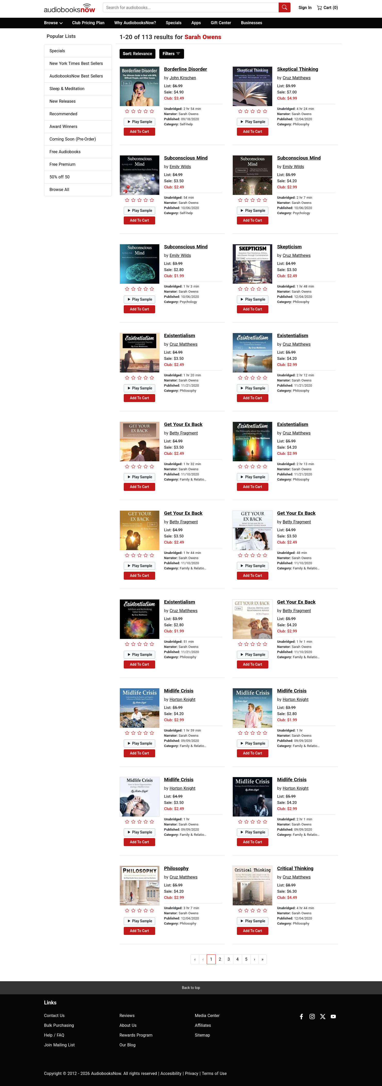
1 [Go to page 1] (211, 959)
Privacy (191, 1073)
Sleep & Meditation (67, 88)
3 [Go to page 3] (229, 959)
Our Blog (128, 1044)
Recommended (63, 113)
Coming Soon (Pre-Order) (72, 139)
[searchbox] (191, 7)
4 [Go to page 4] (237, 959)
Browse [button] (53, 23)
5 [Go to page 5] (246, 959)
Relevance (137, 53)
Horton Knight (182, 699)
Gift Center (221, 22)
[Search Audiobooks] (284, 7)
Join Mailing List (59, 1044)
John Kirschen (183, 77)
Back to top (191, 988)
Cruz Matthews (297, 77)
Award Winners (63, 126)
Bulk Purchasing (59, 1025)
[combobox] (196, 7)
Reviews (127, 1015)
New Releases (62, 101)
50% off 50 (59, 177)
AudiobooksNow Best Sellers (76, 76)
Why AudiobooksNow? (135, 22)
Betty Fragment (184, 433)
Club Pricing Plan (88, 22)
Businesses (251, 22)
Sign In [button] (304, 7)
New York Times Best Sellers (76, 63)
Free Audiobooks (65, 151)
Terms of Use (214, 1073)
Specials (173, 22)
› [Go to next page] (254, 959)
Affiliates (203, 1025)
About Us (128, 1025)
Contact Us (54, 1015)
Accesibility (171, 1073)
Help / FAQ (54, 1035)
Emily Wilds (180, 166)
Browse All (59, 189)
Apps (196, 22)
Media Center (207, 1015)
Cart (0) (327, 7)
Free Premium (62, 164)
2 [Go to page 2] (220, 959)
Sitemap (202, 1035)
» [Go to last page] (263, 959)
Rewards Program (136, 1035)
